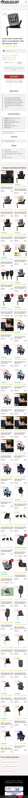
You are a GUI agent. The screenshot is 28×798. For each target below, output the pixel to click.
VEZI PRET (14, 76)
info (12, 191)
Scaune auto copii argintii (10, 766)
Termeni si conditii (11, 781)
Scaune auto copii (6, 9)
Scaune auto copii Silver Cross (20, 9)
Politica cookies (18, 782)
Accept (20, 796)
